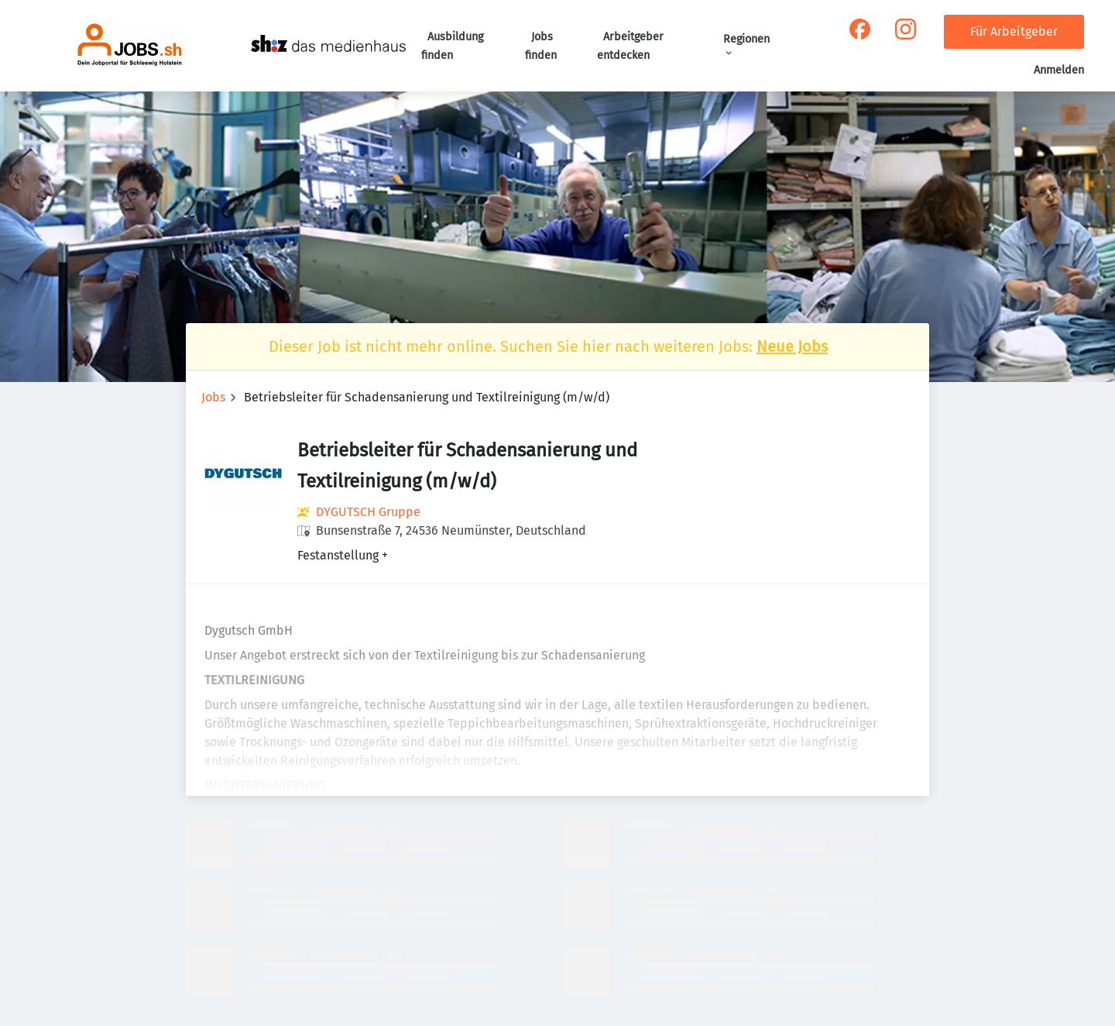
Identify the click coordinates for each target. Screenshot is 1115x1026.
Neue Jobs (792, 346)
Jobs (213, 397)
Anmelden (1059, 70)
